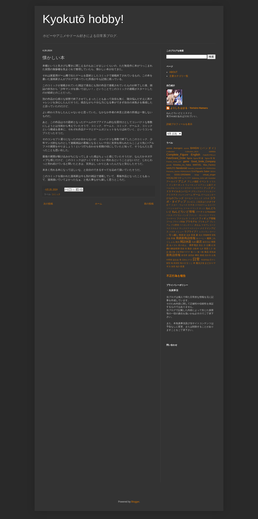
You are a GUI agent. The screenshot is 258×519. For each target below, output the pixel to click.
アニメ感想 (192, 181)
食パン (194, 252)
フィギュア (193, 218)
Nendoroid (181, 168)
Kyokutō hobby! (83, 19)
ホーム (98, 203)
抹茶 (173, 266)
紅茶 (213, 245)
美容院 (176, 263)
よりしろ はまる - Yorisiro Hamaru (189, 108)
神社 (197, 255)
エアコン (202, 185)
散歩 (190, 248)
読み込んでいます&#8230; (192, 415)
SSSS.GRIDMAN (182, 174)
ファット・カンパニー (199, 215)
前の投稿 (149, 203)
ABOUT (173, 72)
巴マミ (213, 260)
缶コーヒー (201, 238)
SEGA (213, 171)
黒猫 (182, 249)
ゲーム (196, 194)
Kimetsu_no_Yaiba (182, 165)
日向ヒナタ (187, 260)
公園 (208, 245)
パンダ (185, 215)
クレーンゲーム (185, 195)
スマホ (191, 205)
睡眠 (202, 255)
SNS (168, 175)
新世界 (184, 255)
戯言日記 (207, 242)
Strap (196, 175)
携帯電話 (193, 245)
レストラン (204, 232)
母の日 (183, 263)
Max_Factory (209, 165)
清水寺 (208, 255)
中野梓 (169, 260)
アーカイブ (171, 181)
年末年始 (205, 260)
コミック (56, 194)
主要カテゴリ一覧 (178, 76)
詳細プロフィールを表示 (179, 124)
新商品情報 (173, 255)
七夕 (201, 249)
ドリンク (194, 208)
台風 (213, 255)
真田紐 (191, 255)
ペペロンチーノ (187, 225)
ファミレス (182, 218)
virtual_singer (209, 174)
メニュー (179, 232)
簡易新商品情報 (185, 238)
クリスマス (172, 194)
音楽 (193, 235)
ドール (186, 208)
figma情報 (210, 158)
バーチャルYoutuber (206, 212)
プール (169, 222)
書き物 (172, 252)
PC (204, 168)
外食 (173, 238)
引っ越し (173, 235)
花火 (201, 235)
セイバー (212, 205)
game (186, 161)
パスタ (169, 215)
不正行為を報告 (176, 275)
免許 (178, 266)
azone (186, 148)
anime (169, 148)
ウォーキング (191, 185)
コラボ (206, 198)
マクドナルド (172, 228)
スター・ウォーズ (179, 205)
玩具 (194, 242)
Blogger (135, 501)
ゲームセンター (208, 195)
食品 (206, 252)
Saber (207, 171)
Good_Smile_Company (203, 161)
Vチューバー (184, 178)
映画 (181, 235)
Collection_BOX (191, 151)
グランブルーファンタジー (203, 191)
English (195, 154)
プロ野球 (175, 225)
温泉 (188, 235)
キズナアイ (198, 188)
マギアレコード (208, 225)
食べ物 (200, 252)
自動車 (196, 249)
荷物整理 (207, 235)
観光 (178, 242)
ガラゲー (189, 188)
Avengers (177, 148)
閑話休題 (185, 241)
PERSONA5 (186, 171)
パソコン (177, 215)
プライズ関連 (179, 222)
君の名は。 (183, 245)
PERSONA (211, 168)
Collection (170, 151)
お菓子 (210, 185)
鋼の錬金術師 (173, 248)
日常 (196, 259)
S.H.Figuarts (197, 171)
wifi (206, 178)
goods (168, 165)
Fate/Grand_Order (176, 158)
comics (212, 151)
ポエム (197, 225)
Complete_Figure (177, 154)
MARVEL (197, 165)
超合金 (176, 260)
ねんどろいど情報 (183, 211)
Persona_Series (173, 171)
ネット (202, 208)
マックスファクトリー (189, 228)
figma (189, 158)
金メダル (173, 245)
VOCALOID (171, 178)
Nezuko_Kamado (195, 168)
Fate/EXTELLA (209, 155)
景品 (201, 245)
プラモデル (191, 221)
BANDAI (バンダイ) (203, 148)
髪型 (168, 263)
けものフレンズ (175, 198)
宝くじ (189, 263)
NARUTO (170, 168)
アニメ (182, 181)
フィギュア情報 (207, 218)
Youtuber (212, 178)
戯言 (199, 241)
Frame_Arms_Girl (173, 161)
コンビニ (191, 202)
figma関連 (198, 158)
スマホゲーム (201, 205)
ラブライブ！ (191, 231)
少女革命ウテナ (183, 252)
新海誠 (212, 252)
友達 (182, 266)
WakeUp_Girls (198, 178)
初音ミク (208, 248)
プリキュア (203, 221)
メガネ (172, 232)
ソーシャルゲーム (174, 208)
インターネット (177, 185)
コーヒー (189, 198)
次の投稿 (48, 203)
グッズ (207, 188)
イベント (204, 181)
